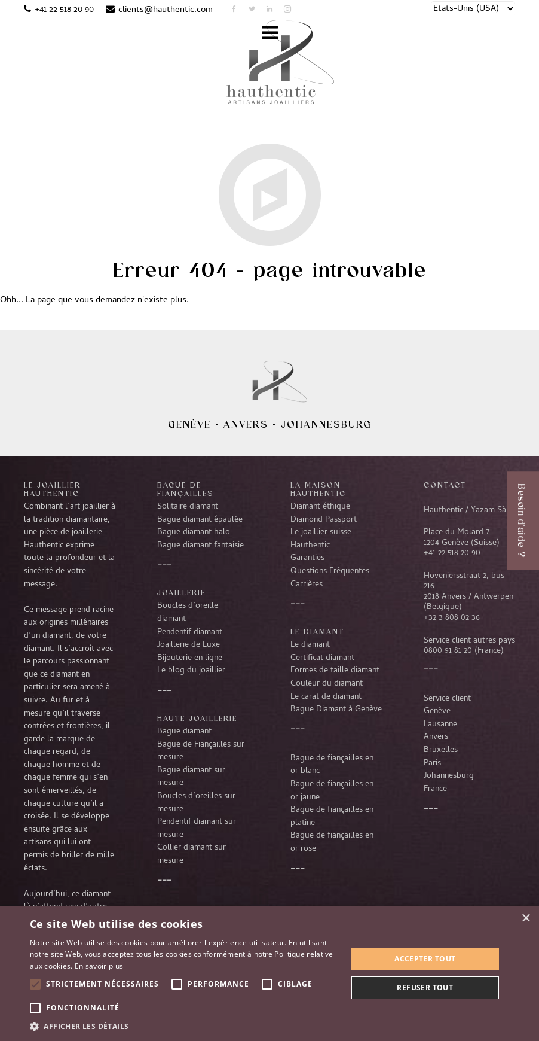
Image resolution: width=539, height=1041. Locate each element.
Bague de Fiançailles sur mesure (200, 751)
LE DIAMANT (317, 631)
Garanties (307, 558)
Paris (432, 763)
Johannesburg (326, 424)
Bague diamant (184, 731)
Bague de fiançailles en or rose (331, 842)
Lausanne (440, 724)
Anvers (245, 424)
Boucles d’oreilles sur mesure (196, 803)
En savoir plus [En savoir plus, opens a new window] (99, 966)
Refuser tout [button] (425, 987)
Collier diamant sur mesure (191, 854)
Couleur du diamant (326, 683)
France (435, 789)
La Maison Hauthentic (318, 489)
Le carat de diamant (326, 697)
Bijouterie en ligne (189, 658)
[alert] (269, 973)
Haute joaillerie (197, 718)
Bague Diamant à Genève (336, 709)
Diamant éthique (320, 506)
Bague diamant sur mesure (191, 777)
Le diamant (310, 645)
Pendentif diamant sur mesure (196, 828)
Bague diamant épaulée (200, 519)
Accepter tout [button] (424, 959)
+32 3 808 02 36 (452, 618)
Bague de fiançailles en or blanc (331, 765)
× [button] (525, 918)
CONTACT (445, 484)
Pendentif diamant (189, 632)
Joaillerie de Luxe (188, 645)
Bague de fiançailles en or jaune (331, 791)
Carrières (306, 584)
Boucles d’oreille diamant (187, 612)
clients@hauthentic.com (165, 10)
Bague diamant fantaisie (200, 545)
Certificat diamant (322, 658)
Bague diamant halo (193, 532)
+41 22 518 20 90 (64, 10)
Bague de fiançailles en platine (331, 816)
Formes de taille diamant (334, 670)
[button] (184, 1026)
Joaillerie (181, 592)
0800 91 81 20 (448, 651)
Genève (189, 424)
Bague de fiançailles (185, 489)
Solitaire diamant (187, 506)
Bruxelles (441, 750)
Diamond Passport (323, 519)
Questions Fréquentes (329, 571)
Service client (447, 698)
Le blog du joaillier (191, 670)
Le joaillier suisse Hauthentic (320, 539)
